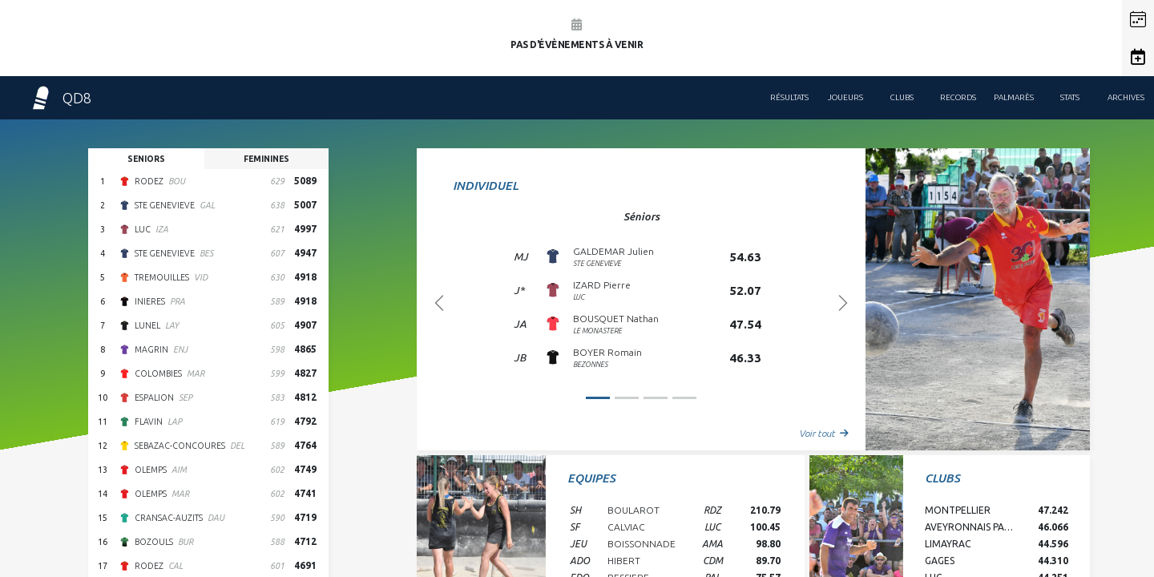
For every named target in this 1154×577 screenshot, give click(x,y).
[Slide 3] (684, 398)
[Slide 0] (598, 398)
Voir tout (824, 433)
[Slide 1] (627, 398)
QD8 (60, 98)
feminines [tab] (266, 158)
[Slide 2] (656, 398)
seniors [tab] (146, 158)
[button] (1138, 19)
